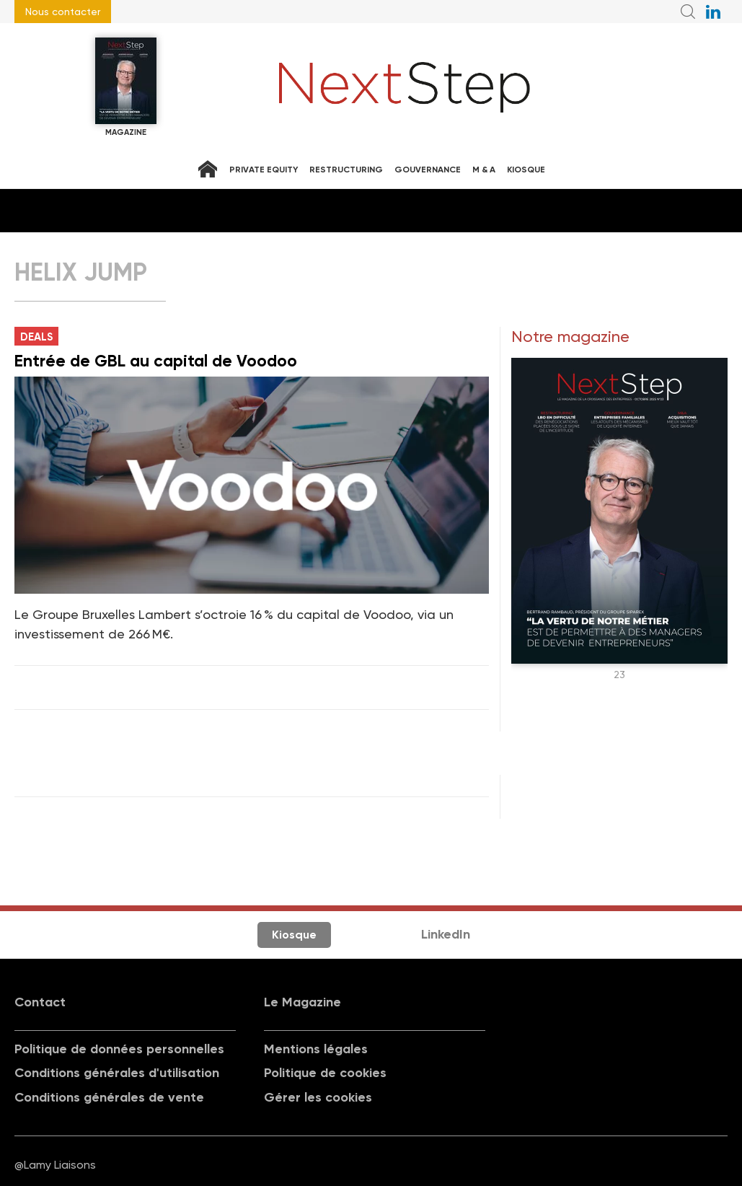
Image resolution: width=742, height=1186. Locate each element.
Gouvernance (427, 169)
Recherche (688, 11)
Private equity (263, 169)
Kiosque (526, 169)
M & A (483, 169)
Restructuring (346, 169)
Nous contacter (62, 11)
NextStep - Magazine (404, 87)
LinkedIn (445, 934)
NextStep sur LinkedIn (713, 11)
